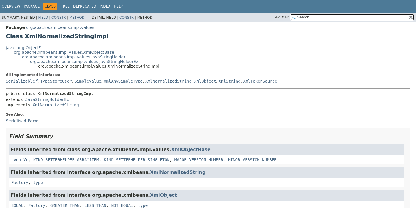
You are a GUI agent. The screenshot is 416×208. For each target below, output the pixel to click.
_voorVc (19, 159)
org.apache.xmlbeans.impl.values (60, 27)
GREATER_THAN (64, 205)
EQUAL (17, 205)
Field (43, 18)
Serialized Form (22, 121)
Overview (11, 6)
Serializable (20, 81)
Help (118, 6)
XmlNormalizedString (168, 81)
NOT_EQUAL (122, 205)
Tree (65, 6)
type (38, 182)
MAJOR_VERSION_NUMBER (198, 159)
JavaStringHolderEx (47, 99)
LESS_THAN (95, 205)
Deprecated (84, 6)
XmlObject (205, 81)
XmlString (230, 81)
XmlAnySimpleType (123, 81)
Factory (19, 182)
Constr (58, 18)
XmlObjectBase (190, 149)
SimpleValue (88, 81)
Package (32, 6)
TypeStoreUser (56, 81)
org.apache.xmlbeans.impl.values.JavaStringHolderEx (84, 61)
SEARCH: (281, 17)
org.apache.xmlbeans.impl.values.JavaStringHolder (73, 57)
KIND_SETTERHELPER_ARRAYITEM (66, 159)
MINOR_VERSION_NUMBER (252, 159)
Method (77, 18)
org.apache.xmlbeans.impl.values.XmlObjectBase (64, 52)
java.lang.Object (22, 47)
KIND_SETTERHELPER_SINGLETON (137, 159)
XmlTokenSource (260, 81)
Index (105, 6)
